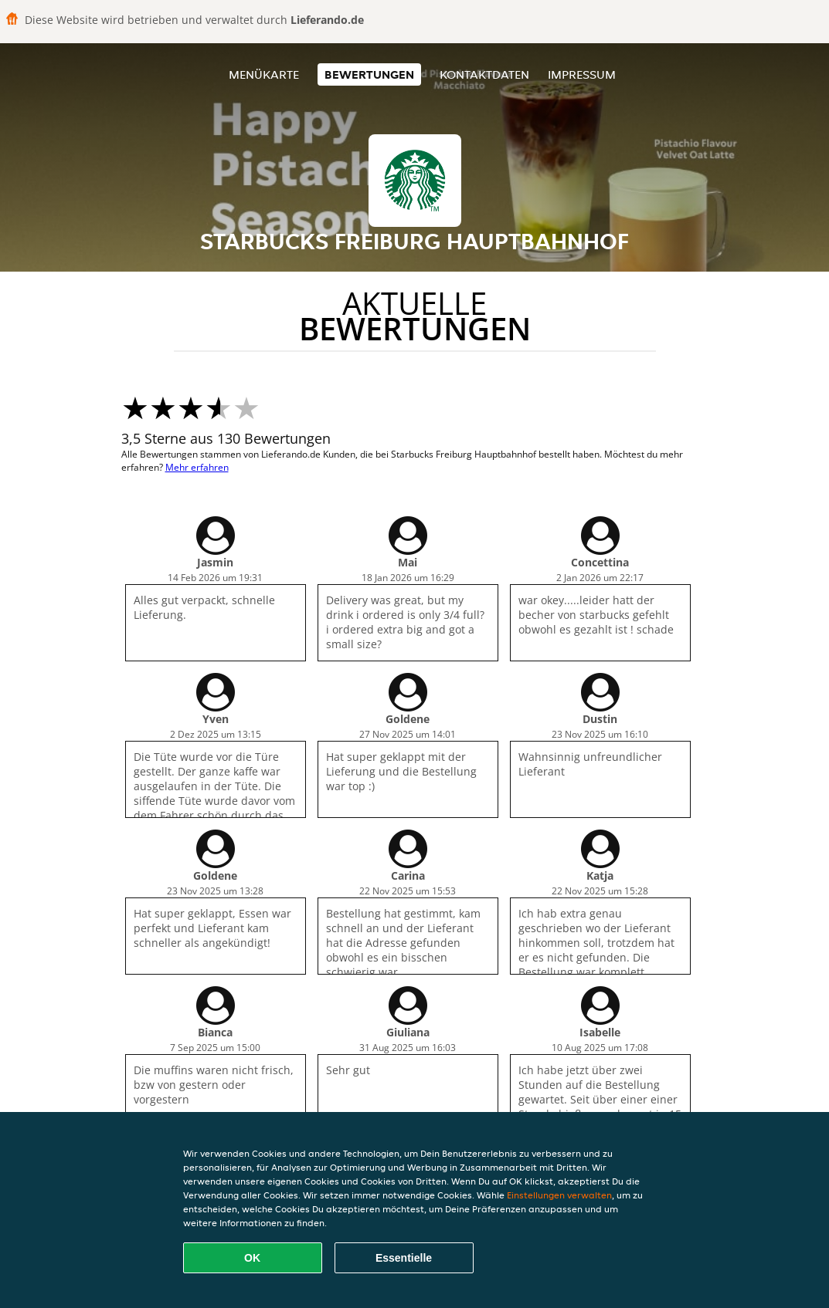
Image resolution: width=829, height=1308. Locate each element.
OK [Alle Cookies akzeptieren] (252, 1258)
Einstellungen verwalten (559, 1195)
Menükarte (264, 74)
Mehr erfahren (197, 467)
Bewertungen (369, 74)
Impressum (582, 74)
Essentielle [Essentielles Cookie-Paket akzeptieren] (403, 1258)
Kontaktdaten (484, 74)
